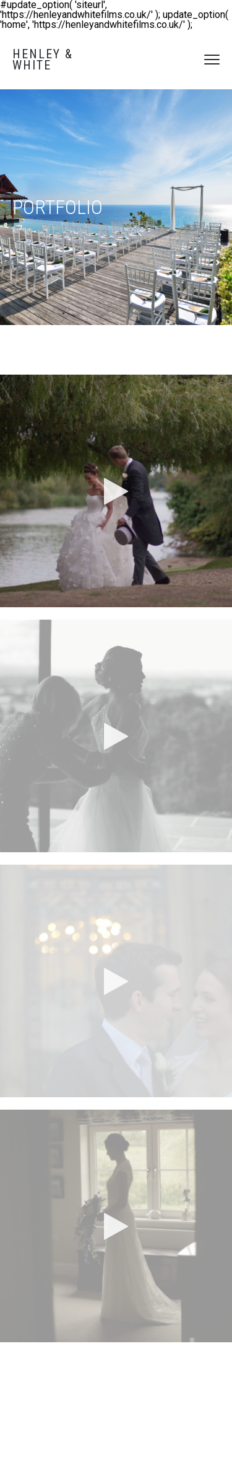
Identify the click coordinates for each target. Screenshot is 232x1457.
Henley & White (42, 60)
